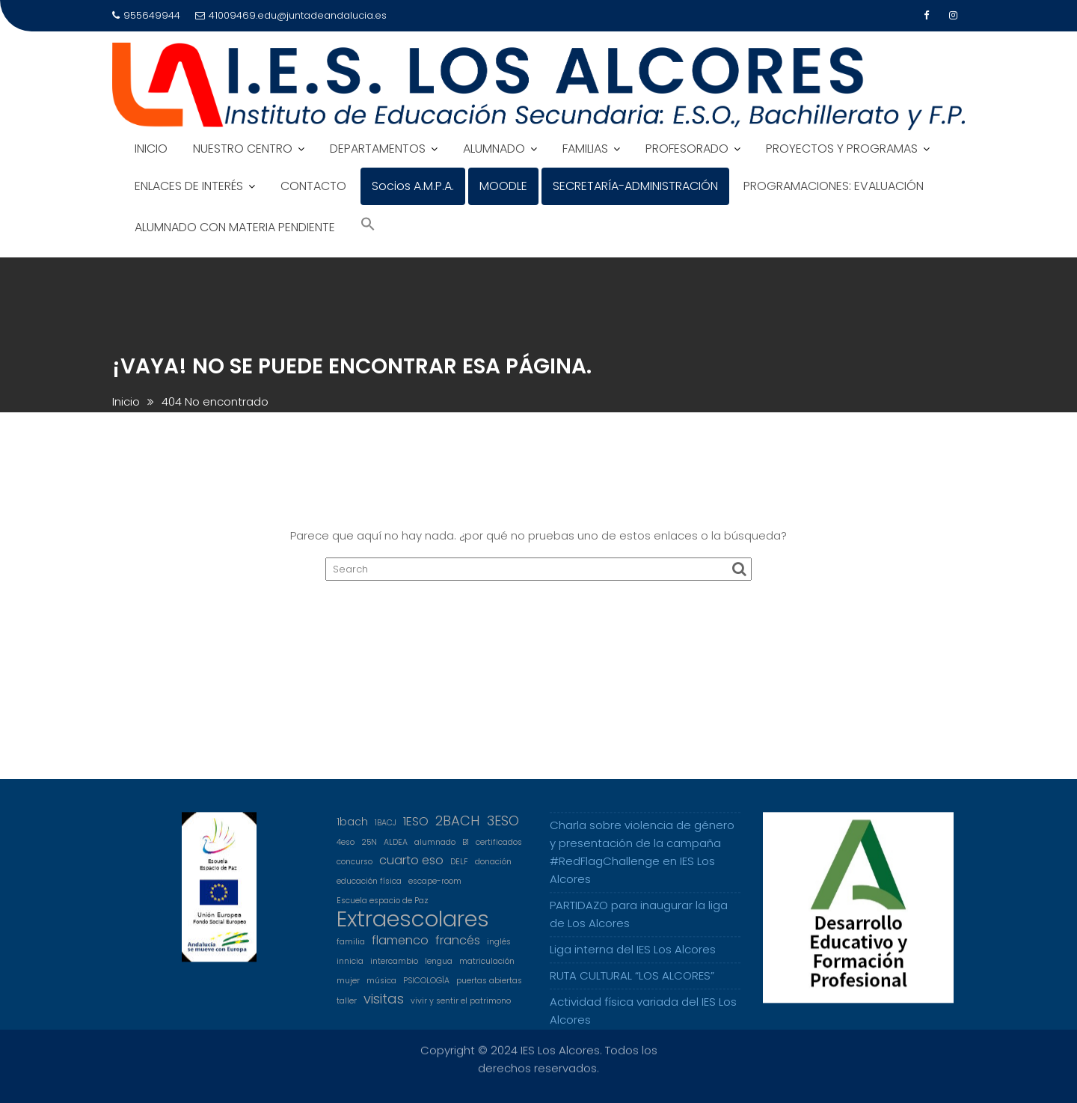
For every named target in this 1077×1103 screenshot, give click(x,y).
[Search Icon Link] (368, 225)
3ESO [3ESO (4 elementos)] (503, 828)
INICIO (151, 148)
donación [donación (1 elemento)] (493, 869)
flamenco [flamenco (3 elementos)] (400, 947)
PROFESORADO (686, 148)
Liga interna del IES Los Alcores (633, 957)
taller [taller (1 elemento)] (347, 1008)
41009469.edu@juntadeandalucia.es (291, 15)
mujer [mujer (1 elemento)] (348, 988)
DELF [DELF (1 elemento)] (459, 869)
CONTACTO (313, 186)
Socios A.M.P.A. (413, 186)
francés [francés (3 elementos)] (457, 947)
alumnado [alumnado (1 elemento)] (434, 849)
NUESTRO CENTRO (242, 148)
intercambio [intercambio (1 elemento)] (394, 968)
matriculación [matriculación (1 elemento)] (487, 968)
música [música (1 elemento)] (381, 988)
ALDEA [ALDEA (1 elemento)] (396, 849)
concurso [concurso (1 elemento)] (354, 869)
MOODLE (503, 186)
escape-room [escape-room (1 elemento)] (434, 888)
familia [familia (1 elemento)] (351, 949)
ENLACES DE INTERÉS (189, 186)
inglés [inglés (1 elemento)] (499, 949)
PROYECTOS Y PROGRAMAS (842, 148)
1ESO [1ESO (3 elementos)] (416, 828)
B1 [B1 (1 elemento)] (465, 849)
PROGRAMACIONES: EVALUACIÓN (833, 186)
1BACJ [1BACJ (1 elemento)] (385, 830)
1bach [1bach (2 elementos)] (352, 829)
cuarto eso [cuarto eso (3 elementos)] (411, 867)
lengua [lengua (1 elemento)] (438, 968)
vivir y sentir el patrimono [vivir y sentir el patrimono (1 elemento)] (461, 1008)
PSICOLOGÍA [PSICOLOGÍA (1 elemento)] (426, 988)
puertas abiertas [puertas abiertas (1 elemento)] (489, 988)
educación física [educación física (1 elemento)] (369, 888)
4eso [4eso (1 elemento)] (346, 849)
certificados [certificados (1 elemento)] (499, 849)
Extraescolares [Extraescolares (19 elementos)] (413, 926)
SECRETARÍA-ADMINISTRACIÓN (635, 186)
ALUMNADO (494, 148)
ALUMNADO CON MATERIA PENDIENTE (235, 227)
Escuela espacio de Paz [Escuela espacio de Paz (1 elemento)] (383, 908)
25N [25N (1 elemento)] (369, 849)
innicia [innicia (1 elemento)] (350, 968)
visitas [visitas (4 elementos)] (383, 1006)
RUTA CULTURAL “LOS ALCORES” (632, 983)
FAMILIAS (585, 148)
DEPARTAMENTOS (378, 148)
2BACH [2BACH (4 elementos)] (457, 828)
